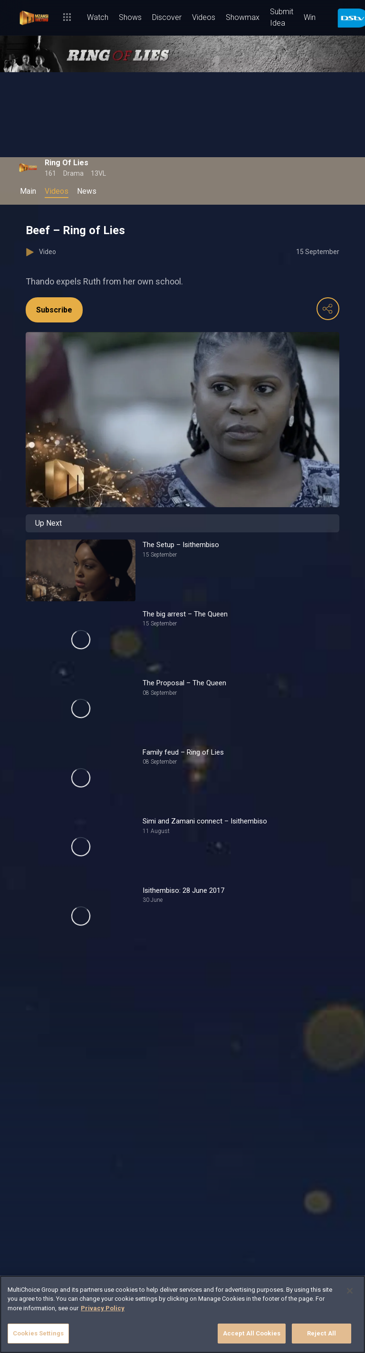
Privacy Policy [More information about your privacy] (103, 1308)
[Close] (349, 1290)
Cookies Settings (38, 1333)
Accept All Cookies (251, 1333)
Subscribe (54, 309)
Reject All (321, 1333)
